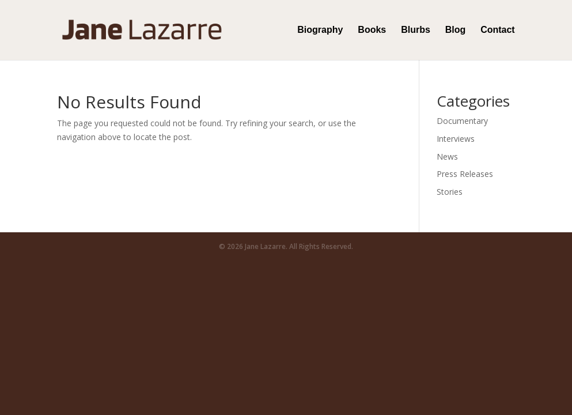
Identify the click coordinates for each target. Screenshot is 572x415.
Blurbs (415, 30)
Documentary (462, 120)
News (447, 156)
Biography (320, 30)
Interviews (456, 138)
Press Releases (465, 173)
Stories (450, 191)
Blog (455, 30)
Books (372, 30)
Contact (497, 30)
